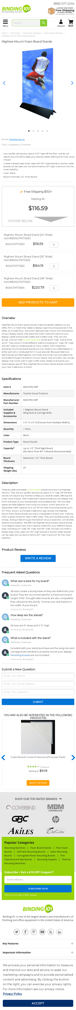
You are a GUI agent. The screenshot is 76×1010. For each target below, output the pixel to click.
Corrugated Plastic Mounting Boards (36, 855)
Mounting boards (20, 655)
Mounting (15, 33)
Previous (4, 83)
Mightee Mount (17, 139)
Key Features (10, 943)
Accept (38, 1003)
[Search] (43, 22)
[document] (38, 979)
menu (5, 26)
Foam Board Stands (53, 33)
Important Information (17, 952)
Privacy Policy (12, 994)
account (61, 26)
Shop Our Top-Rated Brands (36, 799)
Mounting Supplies (32, 33)
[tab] (38, 943)
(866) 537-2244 (64, 3)
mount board (34, 489)
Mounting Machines (14, 847)
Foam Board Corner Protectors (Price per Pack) (38, 757)
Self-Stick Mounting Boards (31, 851)
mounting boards (32, 339)
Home (4, 33)
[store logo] (17, 9)
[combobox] (29, 22)
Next (72, 83)
